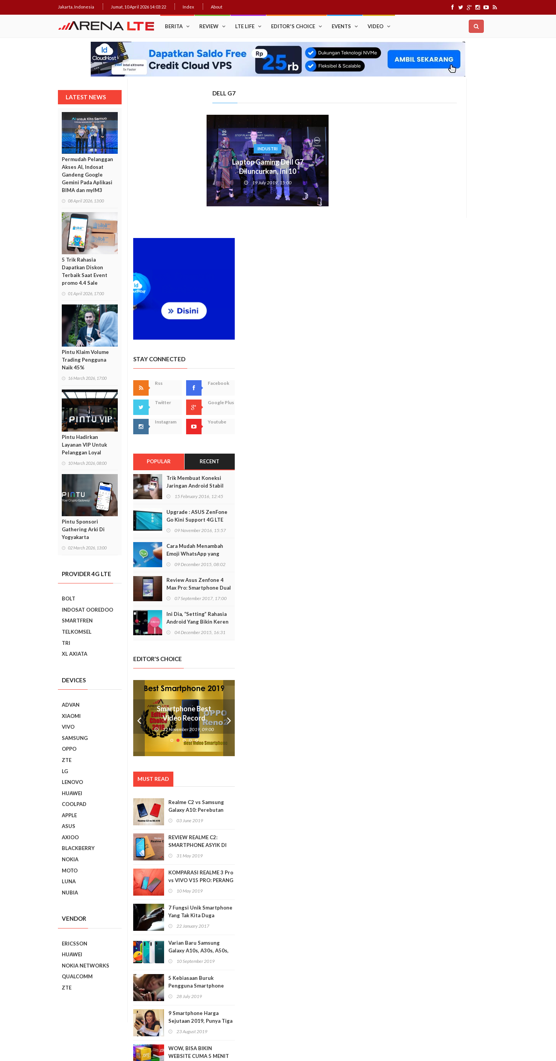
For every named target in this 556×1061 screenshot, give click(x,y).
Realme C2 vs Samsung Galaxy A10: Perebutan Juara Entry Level (460, 664)
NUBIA (70, 892)
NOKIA (70, 859)
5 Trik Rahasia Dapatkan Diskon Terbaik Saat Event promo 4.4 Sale (84, 271)
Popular (422, 316)
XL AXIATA (74, 654)
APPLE (69, 815)
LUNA (69, 881)
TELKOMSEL (77, 632)
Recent (473, 316)
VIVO (68, 727)
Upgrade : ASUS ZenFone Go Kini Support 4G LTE (460, 370)
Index (188, 6)
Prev (403, 573)
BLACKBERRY (78, 848)
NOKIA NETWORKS (85, 965)
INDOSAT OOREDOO (87, 610)
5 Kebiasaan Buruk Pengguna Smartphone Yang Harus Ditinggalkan (462, 840)
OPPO (69, 749)
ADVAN (71, 705)
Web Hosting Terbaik (224, 1041)
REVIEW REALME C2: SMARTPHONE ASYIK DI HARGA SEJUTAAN (461, 700)
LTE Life (244, 26)
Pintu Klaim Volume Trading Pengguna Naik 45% (85, 360)
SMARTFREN (77, 620)
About (216, 6)
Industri (192, 148)
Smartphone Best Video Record (447, 568)
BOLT (68, 598)
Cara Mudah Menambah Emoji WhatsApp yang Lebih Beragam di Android (461, 408)
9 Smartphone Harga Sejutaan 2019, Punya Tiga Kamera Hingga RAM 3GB (464, 875)
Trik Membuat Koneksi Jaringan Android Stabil (458, 336)
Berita (174, 26)
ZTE (66, 760)
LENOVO (72, 782)
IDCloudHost (262, 1041)
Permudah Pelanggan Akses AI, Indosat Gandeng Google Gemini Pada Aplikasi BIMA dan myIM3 (87, 174)
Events (341, 26)
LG (65, 771)
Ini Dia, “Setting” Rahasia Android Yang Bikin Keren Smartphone (461, 476)
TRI (66, 643)
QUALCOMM (77, 976)
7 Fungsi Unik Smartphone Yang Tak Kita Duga (464, 766)
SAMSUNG (75, 738)
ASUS (68, 826)
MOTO (70, 870)
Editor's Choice (293, 26)
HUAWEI (72, 793)
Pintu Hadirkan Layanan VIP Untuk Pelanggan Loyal (84, 445)
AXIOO (70, 837)
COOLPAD (74, 804)
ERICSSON (74, 943)
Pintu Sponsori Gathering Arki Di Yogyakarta (83, 529)
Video (375, 26)
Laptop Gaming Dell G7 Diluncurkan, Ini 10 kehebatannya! (192, 171)
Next (492, 573)
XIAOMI (71, 716)
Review (209, 26)
